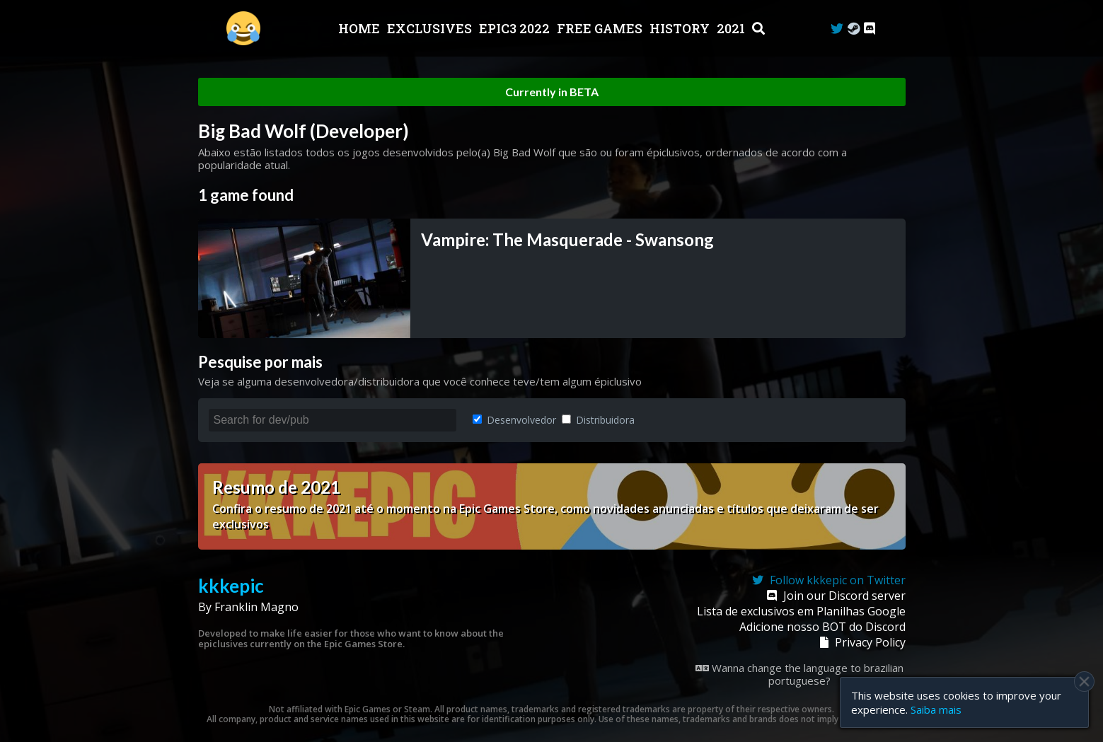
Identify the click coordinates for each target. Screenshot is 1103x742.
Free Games (601, 28)
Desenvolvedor (514, 420)
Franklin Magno (256, 607)
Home (360, 28)
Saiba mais (936, 709)
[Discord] (869, 28)
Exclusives (431, 28)
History (680, 28)
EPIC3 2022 (516, 28)
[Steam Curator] (854, 28)
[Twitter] (837, 28)
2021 (732, 28)
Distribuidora (598, 420)
